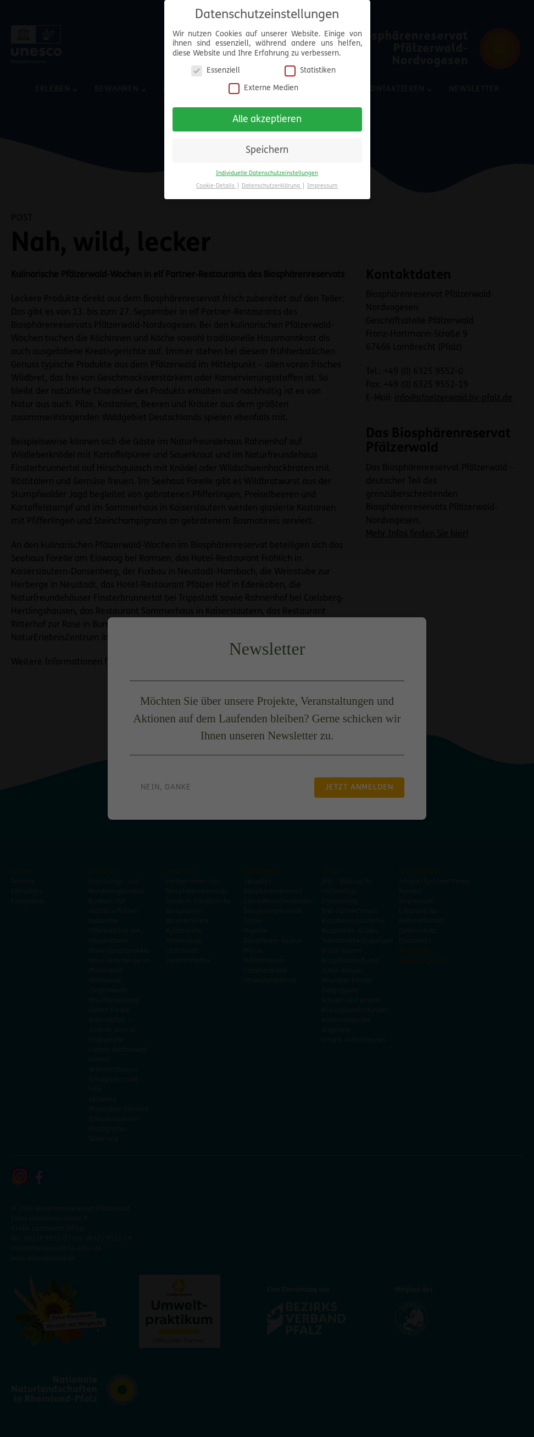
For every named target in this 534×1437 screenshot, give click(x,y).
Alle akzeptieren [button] (267, 115)
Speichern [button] (267, 146)
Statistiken (310, 67)
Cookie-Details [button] (216, 182)
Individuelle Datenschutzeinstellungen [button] (267, 170)
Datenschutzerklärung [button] (272, 182)
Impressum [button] (322, 182)
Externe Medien (263, 84)
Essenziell (215, 67)
